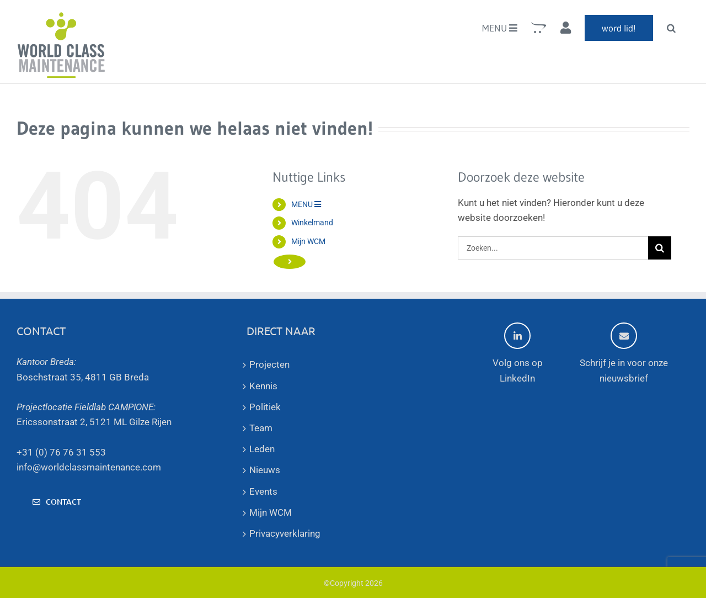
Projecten (269, 364)
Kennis (263, 385)
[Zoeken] (659, 248)
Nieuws (264, 469)
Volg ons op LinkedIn (518, 352)
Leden (262, 448)
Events (263, 491)
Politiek (265, 406)
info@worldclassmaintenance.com (89, 467)
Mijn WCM (308, 241)
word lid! (326, 259)
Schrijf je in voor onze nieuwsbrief (624, 352)
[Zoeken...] (553, 248)
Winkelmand (312, 222)
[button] (671, 27)
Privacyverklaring (284, 533)
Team (260, 427)
